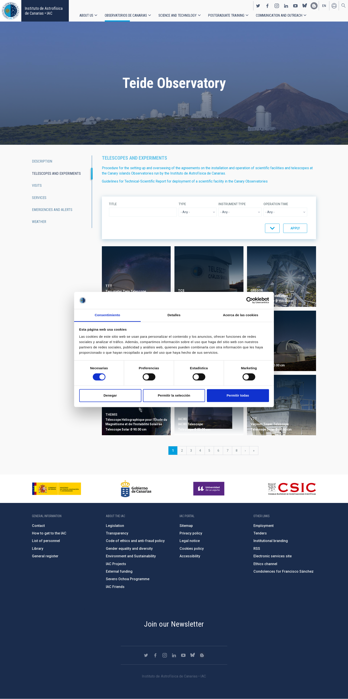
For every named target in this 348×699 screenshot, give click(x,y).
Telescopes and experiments (56, 173)
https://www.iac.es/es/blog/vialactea (314, 5)
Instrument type (232, 204)
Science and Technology (177, 15)
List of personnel (46, 541)
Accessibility (190, 556)
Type (182, 204)
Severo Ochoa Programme (127, 579)
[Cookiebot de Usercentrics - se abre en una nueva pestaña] (249, 300)
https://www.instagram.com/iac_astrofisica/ (276, 5)
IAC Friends (115, 587)
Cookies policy (192, 548)
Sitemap (186, 526)
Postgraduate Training (226, 15)
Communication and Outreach (279, 15)
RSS (256, 548)
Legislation (115, 526)
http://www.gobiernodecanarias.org (136, 489)
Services (39, 198)
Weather (39, 222)
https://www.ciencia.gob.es (56, 488)
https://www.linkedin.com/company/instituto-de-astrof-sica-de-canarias (286, 5)
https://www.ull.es (209, 489)
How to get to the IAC (49, 533)
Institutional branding (270, 541)
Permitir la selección (174, 395)
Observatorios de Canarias (126, 15)
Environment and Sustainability (131, 556)
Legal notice (190, 541)
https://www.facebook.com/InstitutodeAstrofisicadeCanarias (267, 5)
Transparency (117, 533)
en (324, 6)
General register (45, 556)
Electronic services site (272, 556)
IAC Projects (116, 564)
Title (113, 204)
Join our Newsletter (174, 624)
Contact (38, 526)
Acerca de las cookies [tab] (240, 315)
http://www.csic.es (291, 489)
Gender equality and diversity (129, 548)
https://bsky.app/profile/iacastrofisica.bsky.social (304, 5)
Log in (334, 5)
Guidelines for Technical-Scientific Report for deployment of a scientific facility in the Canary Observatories (185, 181)
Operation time (275, 204)
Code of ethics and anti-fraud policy (135, 541)
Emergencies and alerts (52, 210)
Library (37, 548)
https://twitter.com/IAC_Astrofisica (258, 5)
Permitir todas (238, 395)
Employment (263, 526)
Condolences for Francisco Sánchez (283, 571)
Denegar (110, 395)
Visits (37, 185)
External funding (119, 571)
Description (42, 161)
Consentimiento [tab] (107, 315)
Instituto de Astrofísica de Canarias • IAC (44, 11)
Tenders (260, 533)
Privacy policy (191, 533)
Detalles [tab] (174, 315)
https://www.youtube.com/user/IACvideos (295, 5)
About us (86, 15)
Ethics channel (265, 564)
